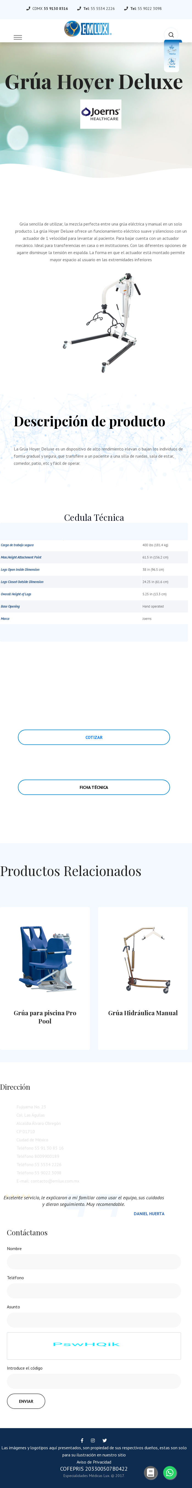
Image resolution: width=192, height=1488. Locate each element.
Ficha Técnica (94, 787)
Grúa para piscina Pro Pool (45, 1017)
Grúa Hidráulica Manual (143, 1013)
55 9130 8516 (56, 8)
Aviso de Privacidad (94, 1462)
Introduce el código (25, 1368)
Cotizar (93, 737)
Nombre (14, 1248)
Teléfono (15, 1277)
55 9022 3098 (150, 8)
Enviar (26, 1401)
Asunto (13, 1306)
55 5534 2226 (103, 8)
